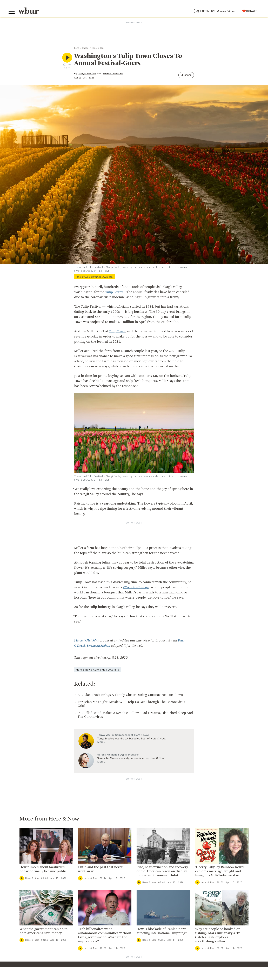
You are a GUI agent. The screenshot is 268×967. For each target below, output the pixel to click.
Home (76, 49)
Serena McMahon (113, 74)
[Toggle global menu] (12, 12)
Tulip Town (117, 332)
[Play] (21, 879)
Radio (85, 49)
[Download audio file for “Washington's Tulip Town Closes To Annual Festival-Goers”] (64, 65)
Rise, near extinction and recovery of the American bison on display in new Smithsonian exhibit (162, 872)
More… (101, 742)
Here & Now (98, 49)
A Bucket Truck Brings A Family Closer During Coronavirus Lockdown (130, 696)
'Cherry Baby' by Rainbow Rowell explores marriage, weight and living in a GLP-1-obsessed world (220, 872)
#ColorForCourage (137, 588)
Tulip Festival (115, 293)
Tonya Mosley (87, 74)
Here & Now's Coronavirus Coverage (97, 670)
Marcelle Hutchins (87, 641)
